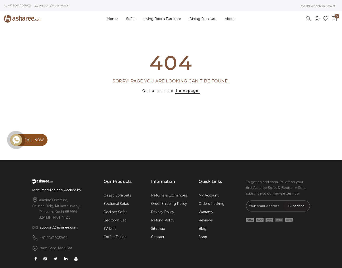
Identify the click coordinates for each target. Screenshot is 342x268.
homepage (187, 91)
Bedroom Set (115, 220)
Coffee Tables (115, 237)
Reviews (206, 220)
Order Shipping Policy (169, 203)
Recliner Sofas (115, 212)
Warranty (206, 212)
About (230, 19)
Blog (202, 228)
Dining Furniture (202, 19)
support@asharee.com (59, 227)
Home (112, 19)
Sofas (130, 19)
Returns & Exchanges (169, 195)
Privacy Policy (162, 212)
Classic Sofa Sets (117, 195)
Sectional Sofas (116, 203)
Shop (203, 237)
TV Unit (110, 228)
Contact (157, 237)
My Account (209, 195)
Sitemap (158, 228)
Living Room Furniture (162, 19)
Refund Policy (162, 220)
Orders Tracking (211, 203)
